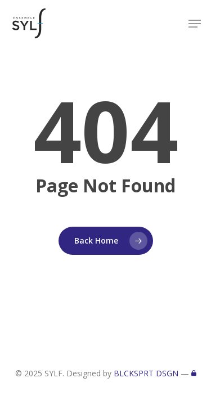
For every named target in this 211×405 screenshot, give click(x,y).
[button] (194, 23)
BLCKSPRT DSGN (146, 373)
